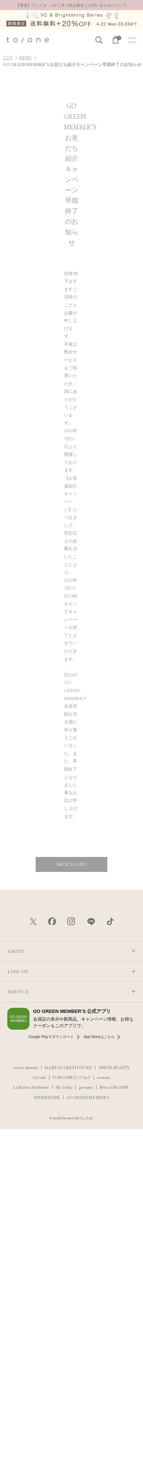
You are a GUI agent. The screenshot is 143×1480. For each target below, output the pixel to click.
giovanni (86, 1087)
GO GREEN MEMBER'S (88, 1097)
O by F (85, 1077)
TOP (7, 57)
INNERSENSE (47, 1097)
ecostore (103, 1077)
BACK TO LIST (71, 864)
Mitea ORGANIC (115, 1087)
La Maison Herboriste (31, 1087)
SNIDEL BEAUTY (113, 1067)
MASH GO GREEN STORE (68, 1067)
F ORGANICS (64, 1077)
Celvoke (40, 1077)
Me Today (64, 1087)
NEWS (25, 57)
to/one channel (26, 1067)
